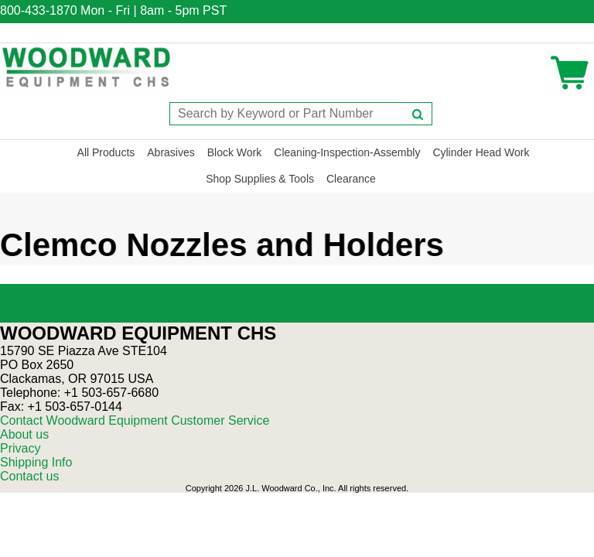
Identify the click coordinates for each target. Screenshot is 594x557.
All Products (106, 152)
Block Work (234, 152)
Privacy (20, 448)
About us (24, 434)
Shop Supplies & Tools (260, 179)
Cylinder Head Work (480, 152)
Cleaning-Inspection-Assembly (347, 152)
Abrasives (170, 152)
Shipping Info (36, 462)
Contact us (29, 476)
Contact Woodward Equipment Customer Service (134, 420)
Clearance (351, 179)
